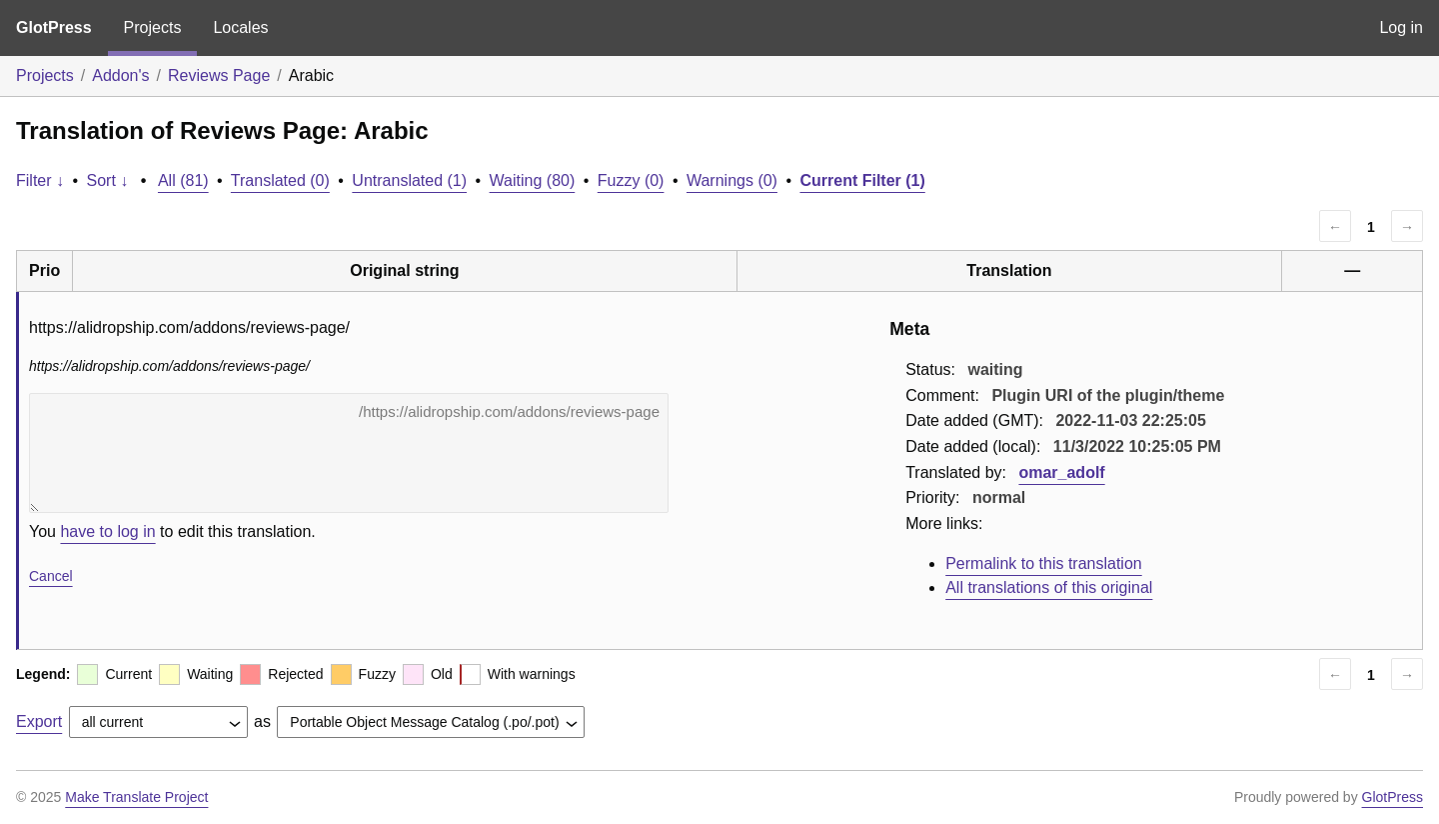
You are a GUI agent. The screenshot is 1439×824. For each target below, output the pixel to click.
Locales (240, 27)
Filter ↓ (40, 180)
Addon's (120, 75)
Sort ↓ (108, 180)
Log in (1401, 27)
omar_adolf (1061, 472)
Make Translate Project (136, 797)
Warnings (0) (732, 180)
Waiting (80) (533, 180)
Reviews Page (219, 75)
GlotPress (54, 27)
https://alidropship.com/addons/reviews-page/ (349, 453)
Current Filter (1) (861, 180)
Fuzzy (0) (631, 180)
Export (39, 721)
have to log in (107, 531)
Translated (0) (280, 180)
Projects (153, 27)
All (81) (183, 180)
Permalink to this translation (1043, 563)
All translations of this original (1048, 587)
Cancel (51, 576)
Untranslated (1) (409, 180)
